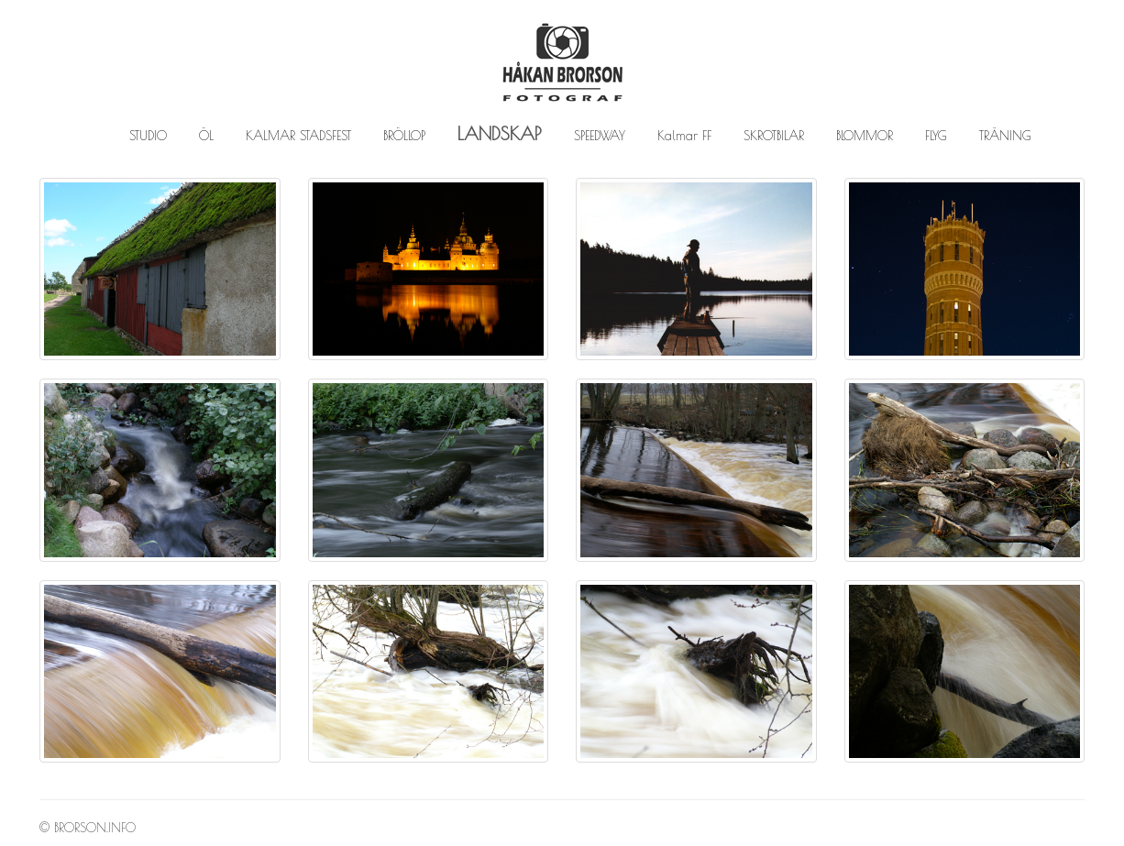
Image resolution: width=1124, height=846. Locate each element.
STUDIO (148, 135)
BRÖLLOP (404, 135)
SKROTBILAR (774, 135)
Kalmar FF (684, 135)
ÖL (206, 135)
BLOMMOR (864, 135)
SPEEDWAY (599, 135)
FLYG (936, 135)
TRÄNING (1005, 135)
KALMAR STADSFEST (298, 135)
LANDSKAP (499, 133)
